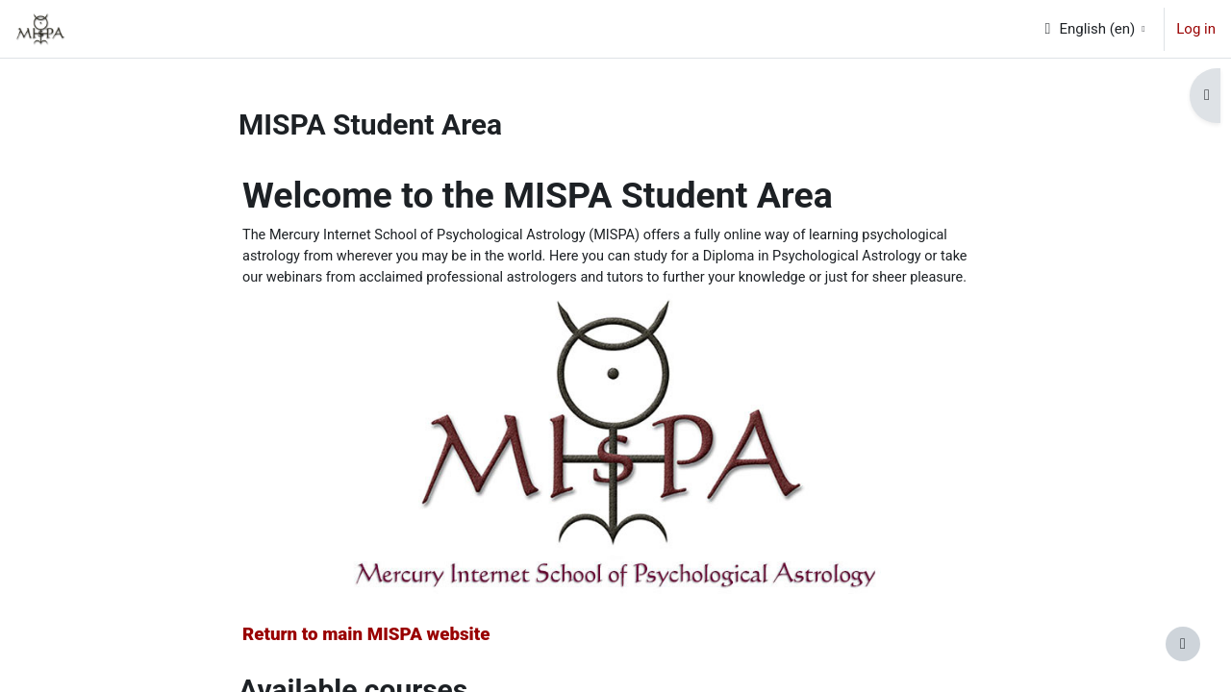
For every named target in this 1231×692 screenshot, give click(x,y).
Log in (1196, 28)
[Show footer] (1183, 644)
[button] (1093, 29)
